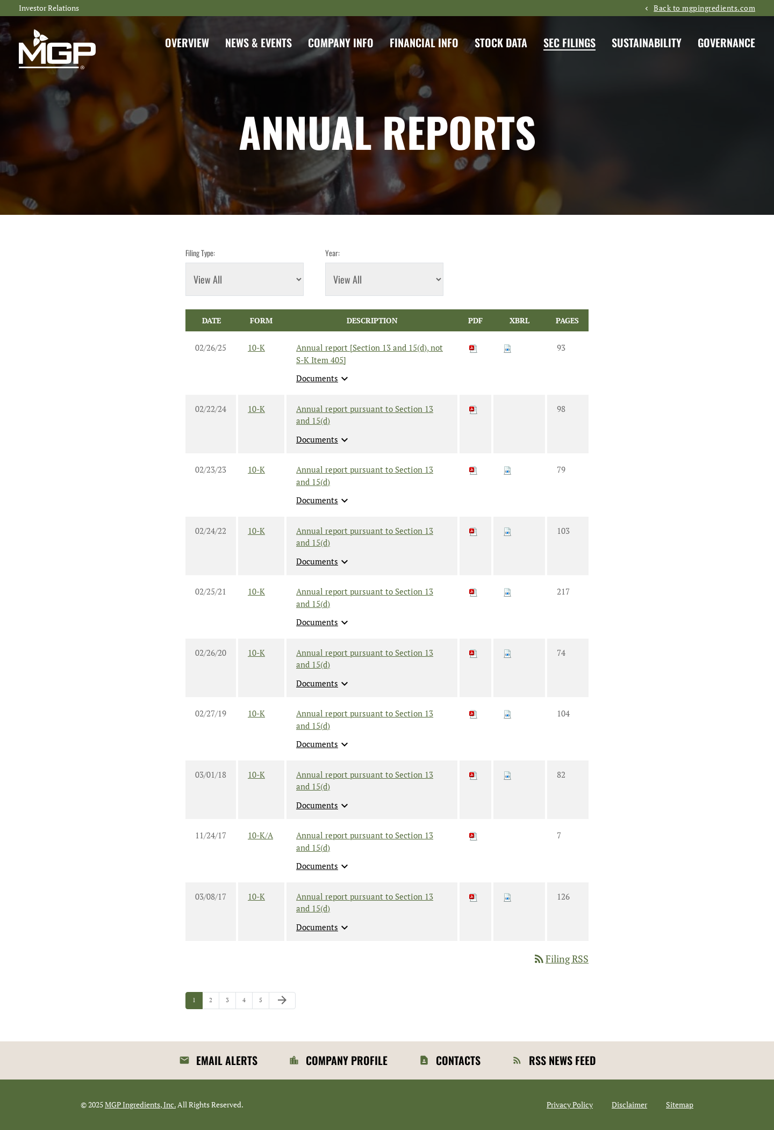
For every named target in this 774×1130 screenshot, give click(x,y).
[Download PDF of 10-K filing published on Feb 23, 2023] (473, 469)
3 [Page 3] (230, 1002)
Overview (187, 42)
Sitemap (679, 1105)
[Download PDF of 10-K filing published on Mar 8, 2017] (473, 896)
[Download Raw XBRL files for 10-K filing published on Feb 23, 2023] (507, 469)
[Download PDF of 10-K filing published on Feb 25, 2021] (473, 591)
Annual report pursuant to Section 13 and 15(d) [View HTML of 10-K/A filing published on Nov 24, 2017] (364, 841)
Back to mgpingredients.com (704, 8)
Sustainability (647, 42)
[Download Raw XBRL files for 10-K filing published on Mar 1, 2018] (507, 774)
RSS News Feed (562, 1060)
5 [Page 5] (264, 1002)
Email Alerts (226, 1060)
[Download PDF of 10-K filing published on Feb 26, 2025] (473, 347)
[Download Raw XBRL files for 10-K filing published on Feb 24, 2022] (507, 530)
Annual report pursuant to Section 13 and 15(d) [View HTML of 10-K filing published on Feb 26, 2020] (364, 658)
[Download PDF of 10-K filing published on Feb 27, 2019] (473, 713)
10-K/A (260, 835)
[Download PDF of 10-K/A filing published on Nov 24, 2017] (473, 835)
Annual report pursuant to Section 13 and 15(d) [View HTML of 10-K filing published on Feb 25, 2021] (364, 597)
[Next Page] (282, 1000)
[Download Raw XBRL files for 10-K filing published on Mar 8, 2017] (507, 896)
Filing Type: (200, 252)
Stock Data (501, 42)
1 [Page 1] (197, 1002)
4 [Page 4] (247, 1002)
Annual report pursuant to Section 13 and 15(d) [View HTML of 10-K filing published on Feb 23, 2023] (364, 475)
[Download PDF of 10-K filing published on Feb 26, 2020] (473, 652)
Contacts (458, 1060)
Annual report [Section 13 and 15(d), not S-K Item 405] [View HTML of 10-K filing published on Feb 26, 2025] (369, 353)
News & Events (258, 42)
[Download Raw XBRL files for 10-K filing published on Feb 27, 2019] (507, 713)
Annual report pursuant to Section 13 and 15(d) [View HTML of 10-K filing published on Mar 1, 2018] (364, 780)
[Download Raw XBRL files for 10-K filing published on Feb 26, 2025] (507, 347)
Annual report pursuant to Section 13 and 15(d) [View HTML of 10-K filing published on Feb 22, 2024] (364, 414)
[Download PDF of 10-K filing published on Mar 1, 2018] (473, 774)
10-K (256, 347)
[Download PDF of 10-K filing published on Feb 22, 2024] (473, 408)
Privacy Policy (570, 1105)
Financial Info (424, 42)
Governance (726, 42)
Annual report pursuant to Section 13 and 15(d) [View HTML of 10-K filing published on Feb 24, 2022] (364, 536)
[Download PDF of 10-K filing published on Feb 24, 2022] (473, 530)
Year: (332, 252)
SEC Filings (569, 42)
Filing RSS (561, 958)
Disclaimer (629, 1105)
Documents (323, 378)
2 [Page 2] (214, 1002)
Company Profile (347, 1060)
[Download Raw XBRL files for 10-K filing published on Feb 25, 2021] (507, 591)
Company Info (341, 42)
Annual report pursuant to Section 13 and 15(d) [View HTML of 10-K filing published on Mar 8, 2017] (364, 902)
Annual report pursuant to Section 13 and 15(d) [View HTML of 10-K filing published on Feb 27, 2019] (364, 719)
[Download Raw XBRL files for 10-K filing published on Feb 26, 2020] (507, 652)
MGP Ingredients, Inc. (140, 1104)
